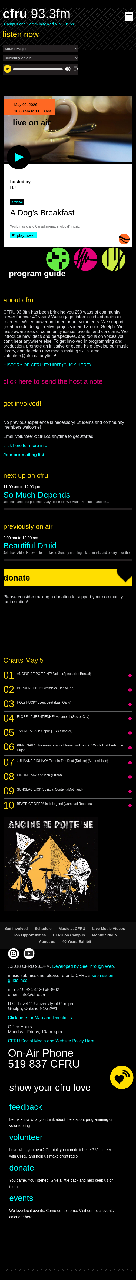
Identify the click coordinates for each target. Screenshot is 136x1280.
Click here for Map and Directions (40, 1017)
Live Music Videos (108, 928)
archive (17, 202)
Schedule (43, 928)
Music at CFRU (72, 928)
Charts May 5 (24, 660)
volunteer (25, 1137)
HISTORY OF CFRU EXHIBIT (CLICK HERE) (47, 365)
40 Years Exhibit (76, 941)
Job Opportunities (29, 935)
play (9, 148)
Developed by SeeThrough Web (83, 966)
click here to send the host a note (53, 381)
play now (25, 235)
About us (47, 941)
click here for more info (25, 445)
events (21, 1198)
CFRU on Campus (69, 935)
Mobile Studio (104, 935)
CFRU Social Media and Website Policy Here (51, 1041)
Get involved (16, 928)
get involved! (22, 403)
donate (21, 1167)
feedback (25, 1106)
